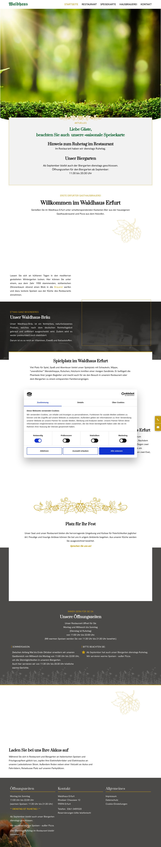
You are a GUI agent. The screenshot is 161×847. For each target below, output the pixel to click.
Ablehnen (44, 451)
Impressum (111, 796)
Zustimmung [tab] (43, 402)
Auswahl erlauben (80, 451)
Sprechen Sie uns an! (80, 546)
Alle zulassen (117, 451)
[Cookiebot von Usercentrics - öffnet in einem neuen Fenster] (123, 394)
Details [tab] (80, 402)
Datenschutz (112, 800)
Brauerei (58, 287)
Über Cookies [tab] (118, 402)
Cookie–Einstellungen (116, 803)
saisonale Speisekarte (105, 135)
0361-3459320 (74, 808)
